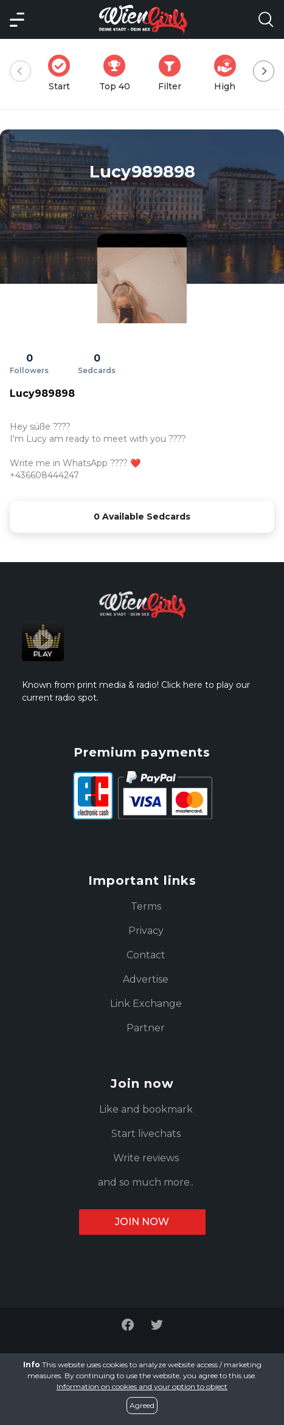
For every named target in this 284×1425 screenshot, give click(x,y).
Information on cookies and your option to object (142, 1386)
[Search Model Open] (265, 19)
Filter (173, 73)
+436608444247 (44, 475)
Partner (145, 1028)
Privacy (146, 930)
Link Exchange (146, 1003)
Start (62, 73)
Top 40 (118, 73)
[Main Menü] (17, 19)
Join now (142, 1222)
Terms (146, 906)
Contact (145, 955)
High (228, 73)
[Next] (263, 71)
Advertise (145, 979)
